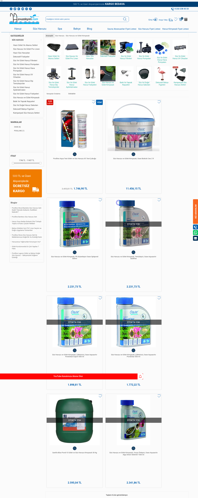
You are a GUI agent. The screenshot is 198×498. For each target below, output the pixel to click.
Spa (60, 28)
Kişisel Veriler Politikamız (44, 427)
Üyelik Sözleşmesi (45, 406)
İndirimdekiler (44, 435)
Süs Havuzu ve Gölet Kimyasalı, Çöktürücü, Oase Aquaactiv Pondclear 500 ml (99, 201)
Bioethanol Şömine (18, 445)
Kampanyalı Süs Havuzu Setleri (26, 113)
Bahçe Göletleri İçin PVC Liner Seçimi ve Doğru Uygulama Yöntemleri (26, 229)
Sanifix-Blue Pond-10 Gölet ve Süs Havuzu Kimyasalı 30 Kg (135, 200)
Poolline (136, 331)
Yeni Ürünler (43, 431)
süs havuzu (51, 339)
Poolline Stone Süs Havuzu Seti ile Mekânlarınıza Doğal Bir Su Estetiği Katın (27, 236)
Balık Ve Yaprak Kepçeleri (24, 101)
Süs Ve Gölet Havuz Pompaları (26, 64)
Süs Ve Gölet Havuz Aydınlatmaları (21, 88)
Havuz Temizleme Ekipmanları (22, 403)
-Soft (86, 495)
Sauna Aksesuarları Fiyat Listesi (121, 29)
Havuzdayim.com (72, 331)
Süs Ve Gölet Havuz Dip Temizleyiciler (23, 82)
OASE (16, 127)
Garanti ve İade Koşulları (44, 414)
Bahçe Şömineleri (17, 442)
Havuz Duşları (16, 413)
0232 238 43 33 (106, 429)
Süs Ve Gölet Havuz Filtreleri (25, 60)
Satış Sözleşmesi (45, 410)
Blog (89, 28)
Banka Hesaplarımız (46, 422)
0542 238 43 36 (106, 442)
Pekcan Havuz (65, 325)
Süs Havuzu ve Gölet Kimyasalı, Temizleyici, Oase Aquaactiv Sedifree (170, 140)
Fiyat (13, 156)
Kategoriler (17, 36)
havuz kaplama (24, 339)
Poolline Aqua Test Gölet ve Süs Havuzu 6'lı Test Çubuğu (63, 139)
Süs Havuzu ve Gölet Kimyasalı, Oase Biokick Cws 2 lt (99, 140)
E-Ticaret (92, 495)
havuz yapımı (133, 328)
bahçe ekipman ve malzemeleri (83, 339)
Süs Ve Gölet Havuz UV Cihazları (23, 75)
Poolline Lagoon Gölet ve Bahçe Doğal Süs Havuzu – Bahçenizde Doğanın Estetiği (26, 255)
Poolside (23, 333)
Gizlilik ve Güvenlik (46, 419)
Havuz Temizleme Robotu (20, 406)
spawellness (62, 339)
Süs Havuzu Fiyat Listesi (149, 29)
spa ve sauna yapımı (161, 328)
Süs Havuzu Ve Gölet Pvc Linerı (26, 49)
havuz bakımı (146, 328)
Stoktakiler (70, 94)
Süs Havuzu (39, 28)
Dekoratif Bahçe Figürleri (23, 109)
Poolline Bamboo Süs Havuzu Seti (24, 217)
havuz (14, 339)
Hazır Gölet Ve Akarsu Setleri (25, 45)
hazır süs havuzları (59, 336)
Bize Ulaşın (99, 468)
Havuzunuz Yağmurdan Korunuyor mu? (26, 242)
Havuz (18, 28)
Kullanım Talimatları (46, 445)
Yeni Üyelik (83, 399)
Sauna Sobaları (64, 442)
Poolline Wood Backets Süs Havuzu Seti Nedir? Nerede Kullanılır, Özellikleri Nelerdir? (26, 210)
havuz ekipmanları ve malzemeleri (131, 333)
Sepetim (42, 438)
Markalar (16, 122)
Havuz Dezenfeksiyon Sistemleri (22, 410)
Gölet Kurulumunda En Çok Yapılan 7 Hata (25, 248)
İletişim (41, 442)
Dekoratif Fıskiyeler (21, 57)
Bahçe (76, 28)
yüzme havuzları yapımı (87, 325)
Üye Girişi (82, 403)
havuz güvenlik (38, 339)
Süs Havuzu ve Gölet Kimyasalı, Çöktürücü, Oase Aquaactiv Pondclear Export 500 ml (63, 202)
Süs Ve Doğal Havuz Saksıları (25, 105)
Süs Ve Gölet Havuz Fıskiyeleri (26, 94)
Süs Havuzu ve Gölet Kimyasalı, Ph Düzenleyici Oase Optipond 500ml (134, 140)
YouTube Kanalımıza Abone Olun (24, 376)
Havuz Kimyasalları (18, 399)
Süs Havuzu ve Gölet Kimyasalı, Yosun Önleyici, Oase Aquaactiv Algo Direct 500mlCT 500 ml (170, 202)
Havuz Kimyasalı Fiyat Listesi (175, 29)
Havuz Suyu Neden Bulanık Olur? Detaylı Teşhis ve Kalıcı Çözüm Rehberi (26, 222)
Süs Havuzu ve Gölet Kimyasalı (26, 97)
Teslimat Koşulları (45, 403)
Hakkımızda (43, 399)
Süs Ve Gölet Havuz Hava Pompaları (24, 69)
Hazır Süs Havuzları (21, 53)
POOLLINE (17, 130)
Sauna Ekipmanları (17, 438)
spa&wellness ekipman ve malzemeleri (163, 333)
